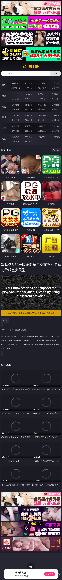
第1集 (5, 320)
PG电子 (15, 83)
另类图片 (55, 120)
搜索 (56, 73)
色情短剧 (28, 141)
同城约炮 (15, 137)
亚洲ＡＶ (15, 94)
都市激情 (15, 126)
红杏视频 (15, 141)
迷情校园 (15, 130)
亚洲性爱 (15, 104)
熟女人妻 (15, 98)
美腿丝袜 (15, 120)
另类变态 (55, 109)
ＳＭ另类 (55, 98)
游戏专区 (55, 83)
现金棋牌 (42, 88)
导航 (4, 138)
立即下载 (49, 574)
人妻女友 (42, 126)
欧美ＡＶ (42, 94)
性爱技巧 (55, 130)
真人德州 (28, 83)
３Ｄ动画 (55, 94)
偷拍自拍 (28, 104)
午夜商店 (28, 137)
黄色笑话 (42, 130)
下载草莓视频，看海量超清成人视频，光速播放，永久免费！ (33, 313)
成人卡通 (42, 104)
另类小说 (28, 130)
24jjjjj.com (31, 66)
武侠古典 (55, 126)
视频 (4, 95)
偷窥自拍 (15, 115)
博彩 (4, 85)
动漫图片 (55, 115)
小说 (4, 128)
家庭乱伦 (28, 126)
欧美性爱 (55, 104)
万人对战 (42, 83)
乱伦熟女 (42, 109)
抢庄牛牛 (55, 88)
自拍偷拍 (28, 94)
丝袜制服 (28, 98)
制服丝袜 (15, 109)
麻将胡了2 (15, 88)
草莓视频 (42, 137)
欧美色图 (42, 115)
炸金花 (29, 88)
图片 (4, 117)
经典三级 (28, 109)
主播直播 (42, 98)
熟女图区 (42, 120)
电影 (4, 106)
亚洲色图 (28, 115)
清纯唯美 (28, 120)
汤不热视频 (55, 137)
